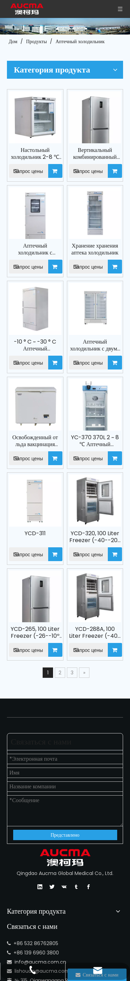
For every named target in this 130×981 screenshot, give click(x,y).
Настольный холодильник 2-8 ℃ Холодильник (59, 109)
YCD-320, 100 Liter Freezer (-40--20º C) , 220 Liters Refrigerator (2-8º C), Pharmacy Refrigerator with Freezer (103, 427)
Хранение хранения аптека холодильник (103, 188)
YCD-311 (59, 424)
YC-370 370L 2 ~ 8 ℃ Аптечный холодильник (103, 348)
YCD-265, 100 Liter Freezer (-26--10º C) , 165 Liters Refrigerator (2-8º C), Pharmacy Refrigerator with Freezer (59, 507)
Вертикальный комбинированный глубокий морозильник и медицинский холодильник (103, 109)
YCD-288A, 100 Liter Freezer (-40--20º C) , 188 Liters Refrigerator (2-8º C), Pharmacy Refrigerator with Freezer (103, 507)
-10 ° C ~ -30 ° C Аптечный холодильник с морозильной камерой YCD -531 (59, 268)
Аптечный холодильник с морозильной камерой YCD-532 (59, 188)
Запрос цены (55, 126)
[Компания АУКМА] (65, 26)
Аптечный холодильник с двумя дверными (103, 268)
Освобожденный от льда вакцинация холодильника (60, 348)
